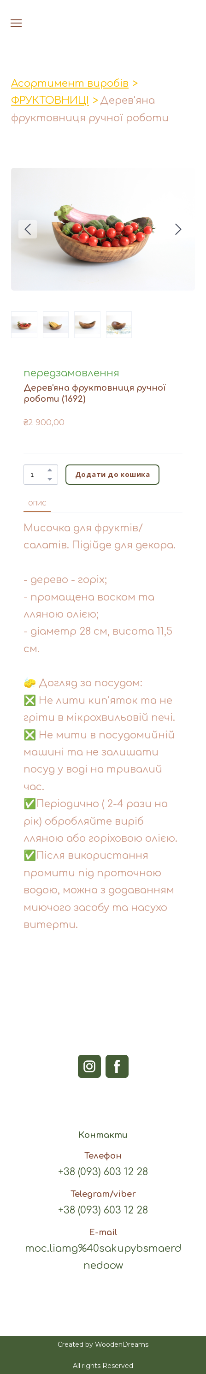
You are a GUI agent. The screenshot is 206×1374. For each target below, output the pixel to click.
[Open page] (103, 13)
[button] (49, 470)
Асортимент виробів (70, 83)
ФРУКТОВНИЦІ (50, 100)
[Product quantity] (38, 475)
